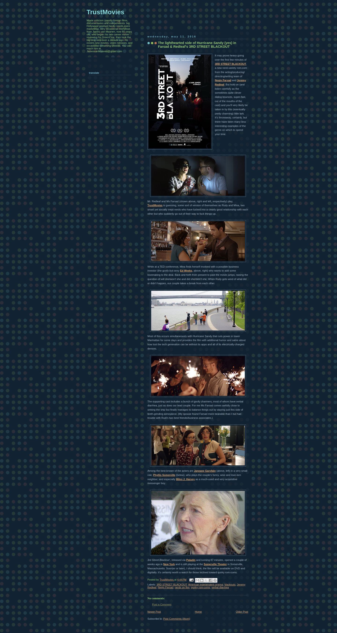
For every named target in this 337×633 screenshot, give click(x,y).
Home (198, 611)
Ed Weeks (186, 270)
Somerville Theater (215, 564)
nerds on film (182, 587)
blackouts (230, 584)
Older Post (242, 611)
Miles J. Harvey (185, 479)
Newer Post (154, 611)
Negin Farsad (223, 80)
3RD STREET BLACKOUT (230, 64)
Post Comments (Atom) (176, 618)
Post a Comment (161, 604)
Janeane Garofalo (205, 470)
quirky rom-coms (200, 587)
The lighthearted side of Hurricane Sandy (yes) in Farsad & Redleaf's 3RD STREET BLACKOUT (197, 44)
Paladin (190, 560)
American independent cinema (205, 584)
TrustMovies (154, 205)
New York (169, 564)
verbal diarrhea (220, 587)
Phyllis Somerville (164, 475)
